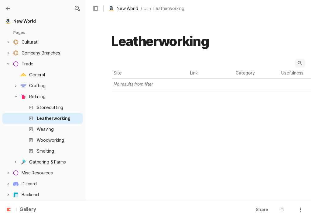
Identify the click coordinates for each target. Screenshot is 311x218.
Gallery (27, 209)
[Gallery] (8, 8)
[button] (77, 8)
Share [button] (262, 209)
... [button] (146, 8)
